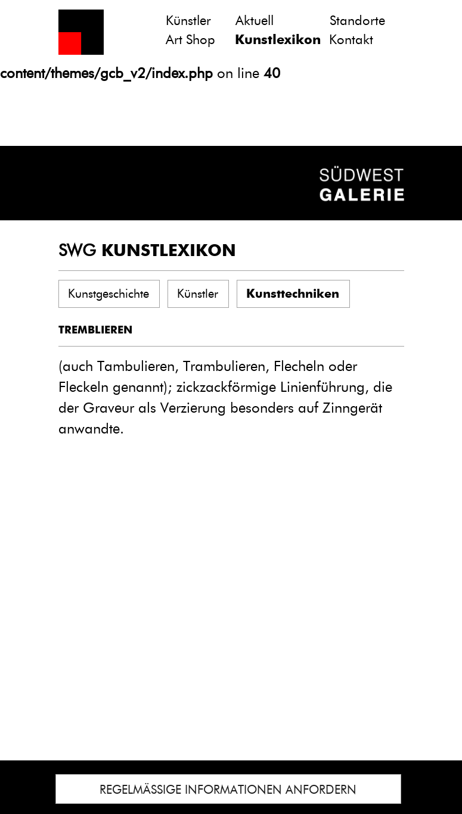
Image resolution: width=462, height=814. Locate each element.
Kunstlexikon (278, 40)
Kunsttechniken (292, 293)
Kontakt (351, 40)
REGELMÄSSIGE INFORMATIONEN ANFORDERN (228, 789)
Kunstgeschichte (108, 293)
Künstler (188, 21)
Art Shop (190, 40)
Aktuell (254, 21)
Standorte (357, 21)
